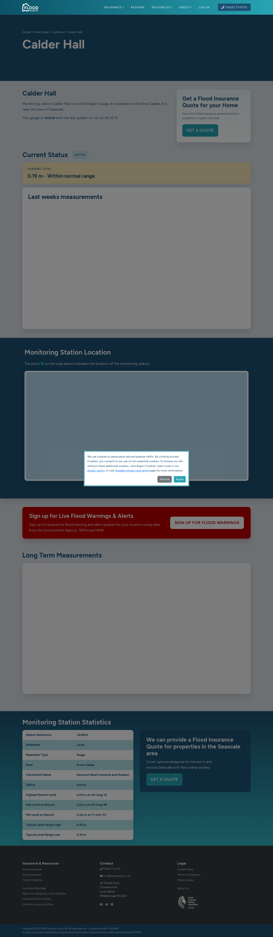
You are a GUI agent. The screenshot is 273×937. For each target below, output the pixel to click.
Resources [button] (162, 7)
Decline (164, 479)
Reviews (137, 7)
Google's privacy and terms (132, 470)
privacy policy (96, 470)
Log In (204, 7)
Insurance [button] (114, 7)
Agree (180, 479)
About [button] (185, 7)
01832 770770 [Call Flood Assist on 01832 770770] (234, 7)
